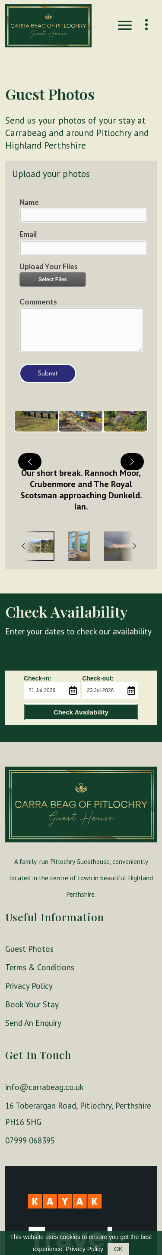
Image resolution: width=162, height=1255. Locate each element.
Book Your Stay (32, 1004)
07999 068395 (30, 1140)
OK (118, 1249)
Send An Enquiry (33, 1023)
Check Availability (81, 712)
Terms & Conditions (39, 967)
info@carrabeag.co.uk (44, 1087)
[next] (132, 461)
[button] (81, 461)
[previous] (29, 461)
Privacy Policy (29, 986)
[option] (79, 546)
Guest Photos (29, 949)
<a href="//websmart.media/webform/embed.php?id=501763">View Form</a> (81, 290)
